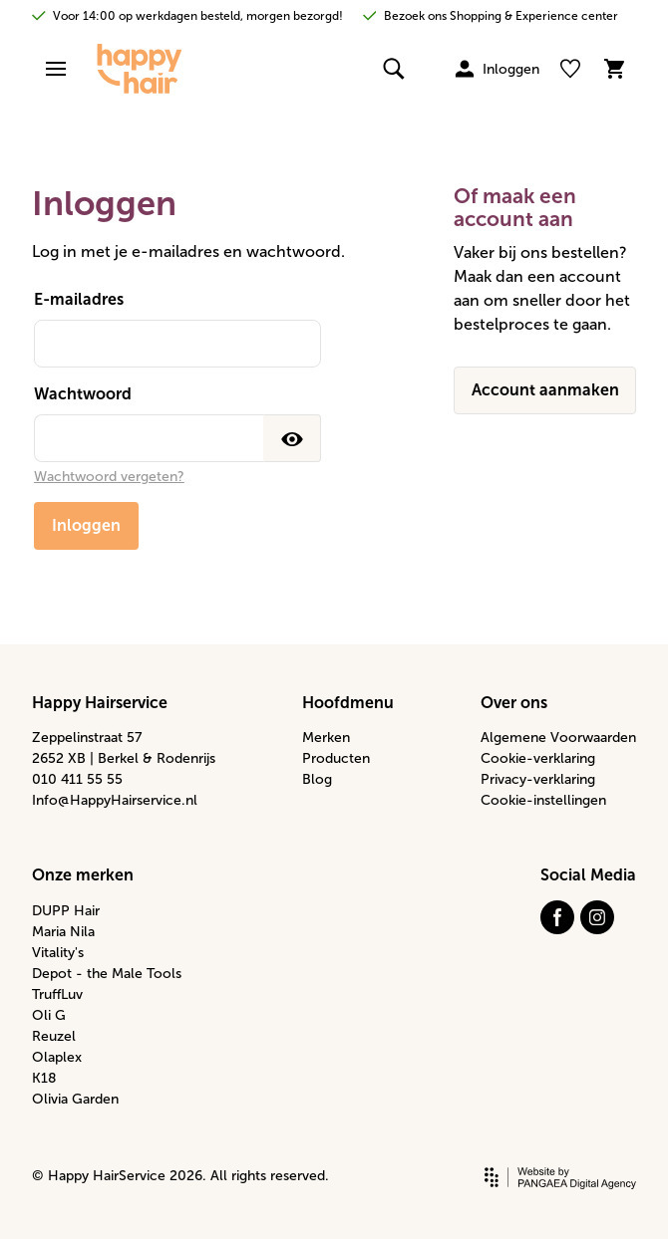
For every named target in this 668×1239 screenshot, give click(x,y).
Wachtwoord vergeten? (109, 476)
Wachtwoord (83, 393)
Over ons (514, 702)
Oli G (49, 1015)
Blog (317, 779)
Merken (326, 737)
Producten (336, 758)
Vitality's (58, 952)
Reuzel (54, 1036)
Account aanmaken (545, 389)
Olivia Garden (75, 1099)
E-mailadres (79, 299)
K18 (44, 1078)
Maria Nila (63, 931)
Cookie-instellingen (543, 800)
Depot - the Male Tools (106, 973)
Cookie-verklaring (538, 758)
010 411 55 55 (77, 779)
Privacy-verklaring (538, 779)
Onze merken (83, 875)
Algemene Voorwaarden (558, 737)
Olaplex (57, 1057)
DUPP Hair (66, 910)
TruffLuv (57, 994)
